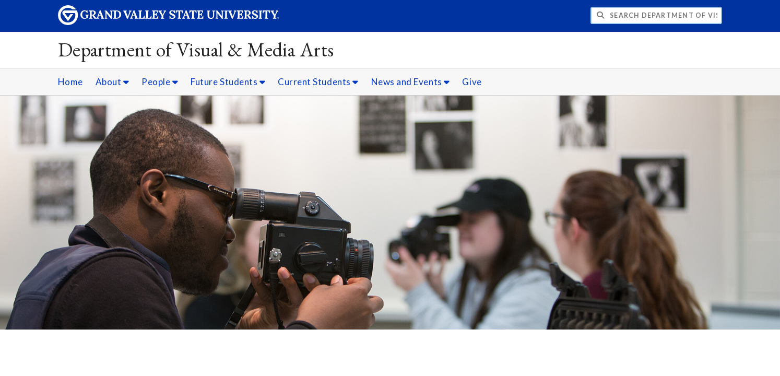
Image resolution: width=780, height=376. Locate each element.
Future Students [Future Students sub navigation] (228, 81)
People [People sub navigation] (159, 81)
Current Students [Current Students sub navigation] (318, 81)
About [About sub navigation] (112, 81)
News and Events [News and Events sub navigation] (410, 81)
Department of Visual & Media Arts (196, 49)
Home (70, 81)
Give (471, 81)
